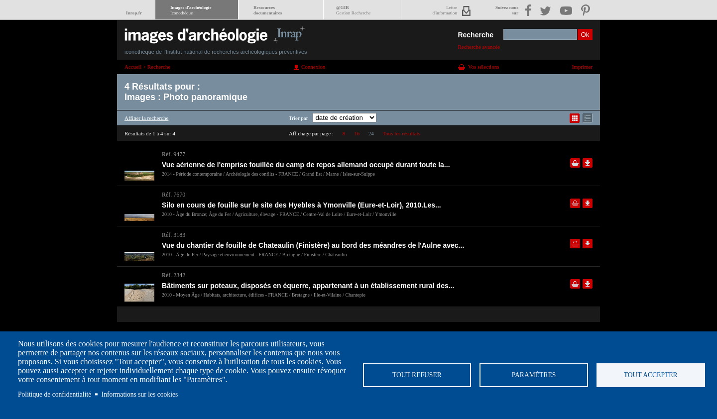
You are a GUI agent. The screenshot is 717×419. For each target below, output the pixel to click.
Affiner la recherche (146, 118)
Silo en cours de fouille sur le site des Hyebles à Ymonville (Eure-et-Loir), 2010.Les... (301, 205)
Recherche (475, 35)
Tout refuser (417, 375)
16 (356, 133)
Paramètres (534, 375)
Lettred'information (445, 10)
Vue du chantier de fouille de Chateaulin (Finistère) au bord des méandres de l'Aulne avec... (313, 245)
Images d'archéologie (190, 10)
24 (371, 133)
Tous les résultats (401, 133)
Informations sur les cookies (140, 394)
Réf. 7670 (173, 194)
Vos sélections (483, 67)
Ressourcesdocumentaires (267, 10)
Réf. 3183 (173, 234)
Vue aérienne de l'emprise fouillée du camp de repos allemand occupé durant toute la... (306, 165)
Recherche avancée (479, 47)
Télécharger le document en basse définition (588, 163)
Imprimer (582, 67)
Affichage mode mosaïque (575, 118)
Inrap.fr (134, 12)
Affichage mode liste (588, 118)
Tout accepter (651, 375)
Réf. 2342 (173, 275)
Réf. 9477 (173, 154)
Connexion (313, 67)
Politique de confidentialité (54, 394)
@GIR (353, 10)
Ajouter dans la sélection (575, 163)
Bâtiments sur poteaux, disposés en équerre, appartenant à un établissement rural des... (308, 286)
